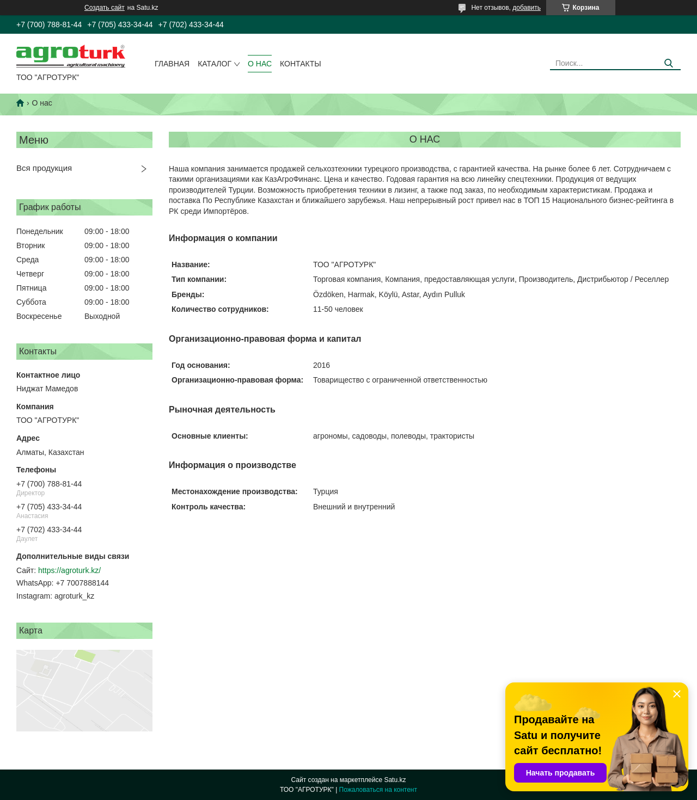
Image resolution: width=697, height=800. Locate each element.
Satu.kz (395, 780)
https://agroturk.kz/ (69, 570)
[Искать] (668, 63)
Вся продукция (44, 168)
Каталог (214, 63)
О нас (260, 63)
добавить (526, 7)
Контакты (300, 63)
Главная (172, 63)
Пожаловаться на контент (378, 789)
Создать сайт (104, 7)
